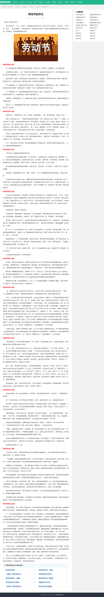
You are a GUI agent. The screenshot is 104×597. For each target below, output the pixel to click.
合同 (35, 2)
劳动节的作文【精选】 (46, 578)
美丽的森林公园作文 (95, 23)
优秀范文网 (10, 6)
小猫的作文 (79, 20)
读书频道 (79, 2)
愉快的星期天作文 (95, 14)
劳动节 (37, 6)
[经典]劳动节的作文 (45, 574)
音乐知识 (40, 2)
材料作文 (78, 36)
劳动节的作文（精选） (13, 578)
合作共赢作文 (80, 22)
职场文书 (60, 2)
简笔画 (54, 2)
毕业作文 (92, 33)
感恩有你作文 (94, 25)
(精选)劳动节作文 (44, 582)
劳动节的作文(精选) (45, 586)
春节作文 (78, 38)
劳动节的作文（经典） (46, 570)
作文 (77, 30)
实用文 (66, 2)
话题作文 (24, 6)
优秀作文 (92, 30)
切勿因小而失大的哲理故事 (81, 26)
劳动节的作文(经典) (12, 582)
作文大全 (15, 2)
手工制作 (47, 2)
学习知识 (29, 2)
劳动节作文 (79, 28)
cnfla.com (53, 594)
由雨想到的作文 (80, 17)
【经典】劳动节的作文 (13, 586)
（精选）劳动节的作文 (13, 574)
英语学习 (72, 2)
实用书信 (22, 2)
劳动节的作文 (10, 570)
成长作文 (92, 36)
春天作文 (92, 38)
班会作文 (78, 33)
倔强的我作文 (94, 17)
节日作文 (31, 6)
